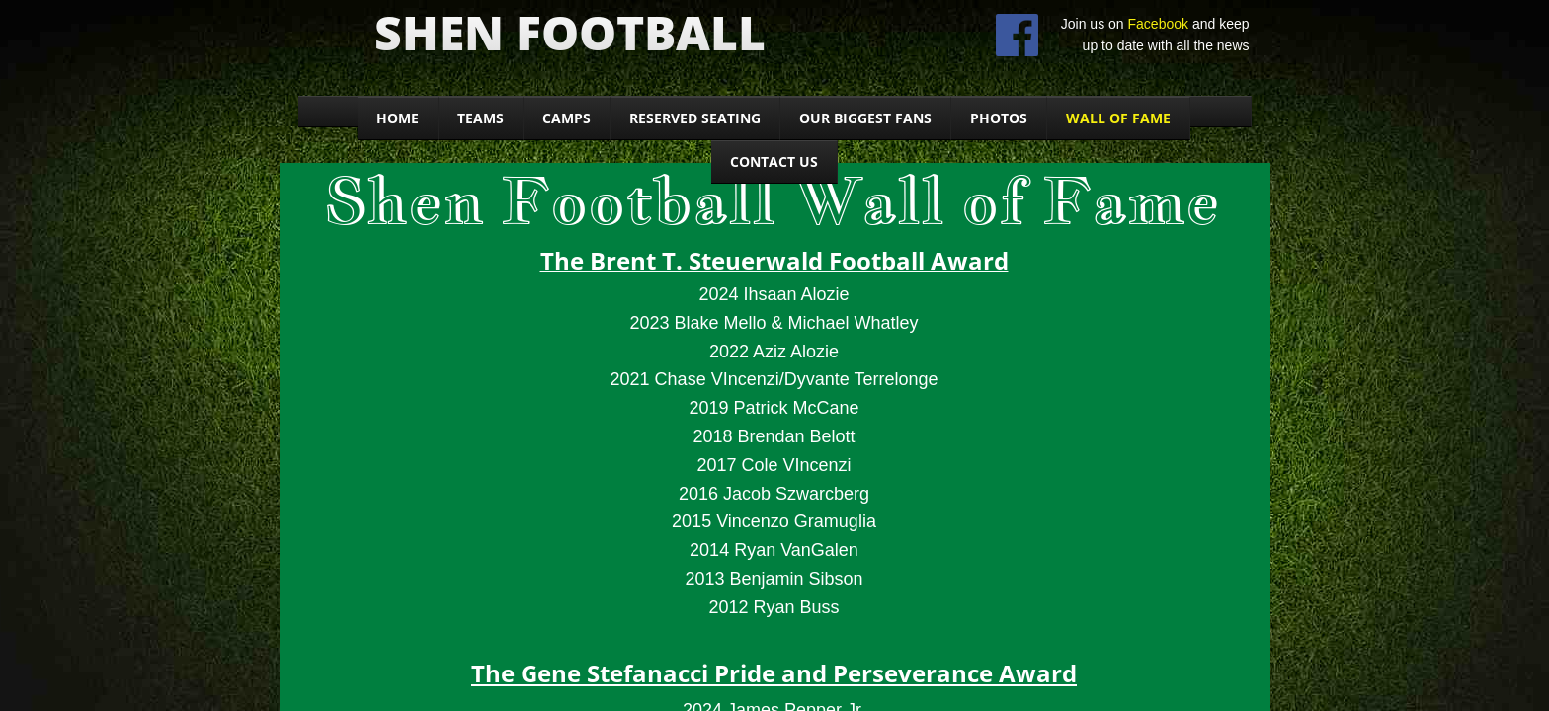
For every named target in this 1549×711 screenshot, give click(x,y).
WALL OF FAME (1118, 118)
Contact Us (774, 161)
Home (397, 118)
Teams (480, 118)
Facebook (1158, 24)
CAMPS (566, 118)
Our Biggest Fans (865, 118)
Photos (998, 118)
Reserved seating (695, 118)
